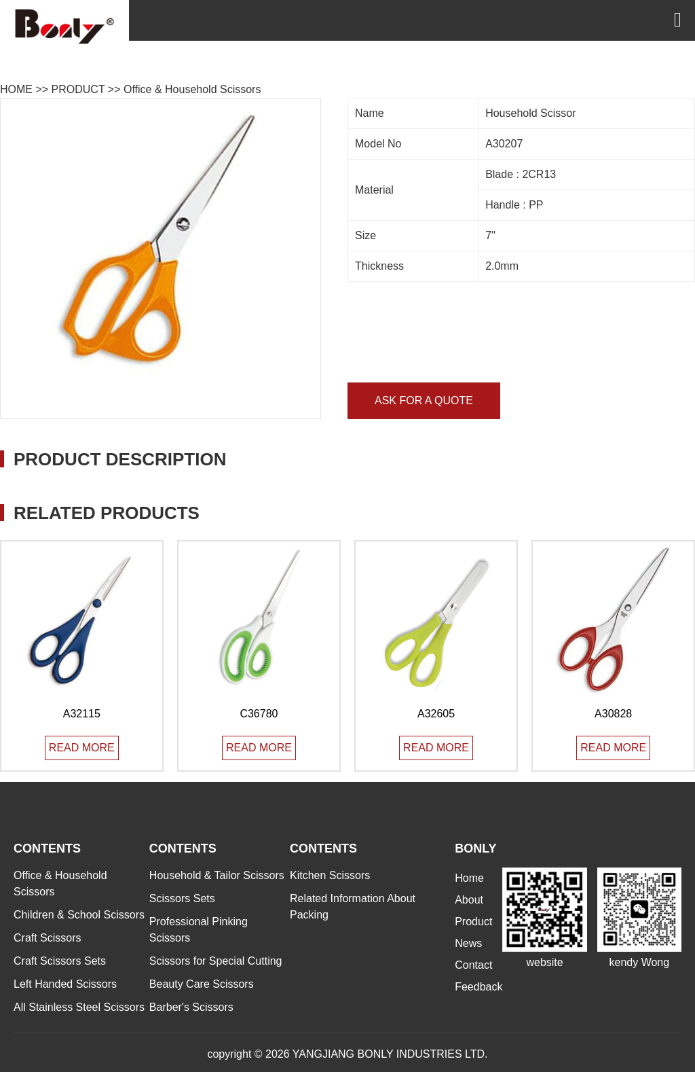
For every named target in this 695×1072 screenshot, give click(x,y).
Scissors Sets (182, 898)
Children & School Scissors (79, 915)
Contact (473, 965)
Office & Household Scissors (192, 89)
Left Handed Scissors (65, 984)
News (468, 943)
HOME (16, 89)
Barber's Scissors (191, 1007)
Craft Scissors (47, 938)
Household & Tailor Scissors (216, 875)
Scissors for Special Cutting (215, 961)
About (469, 900)
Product (473, 921)
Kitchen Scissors (330, 875)
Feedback (478, 987)
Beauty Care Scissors (201, 984)
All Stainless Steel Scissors (79, 1007)
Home (469, 878)
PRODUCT (78, 89)
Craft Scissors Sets (60, 961)
